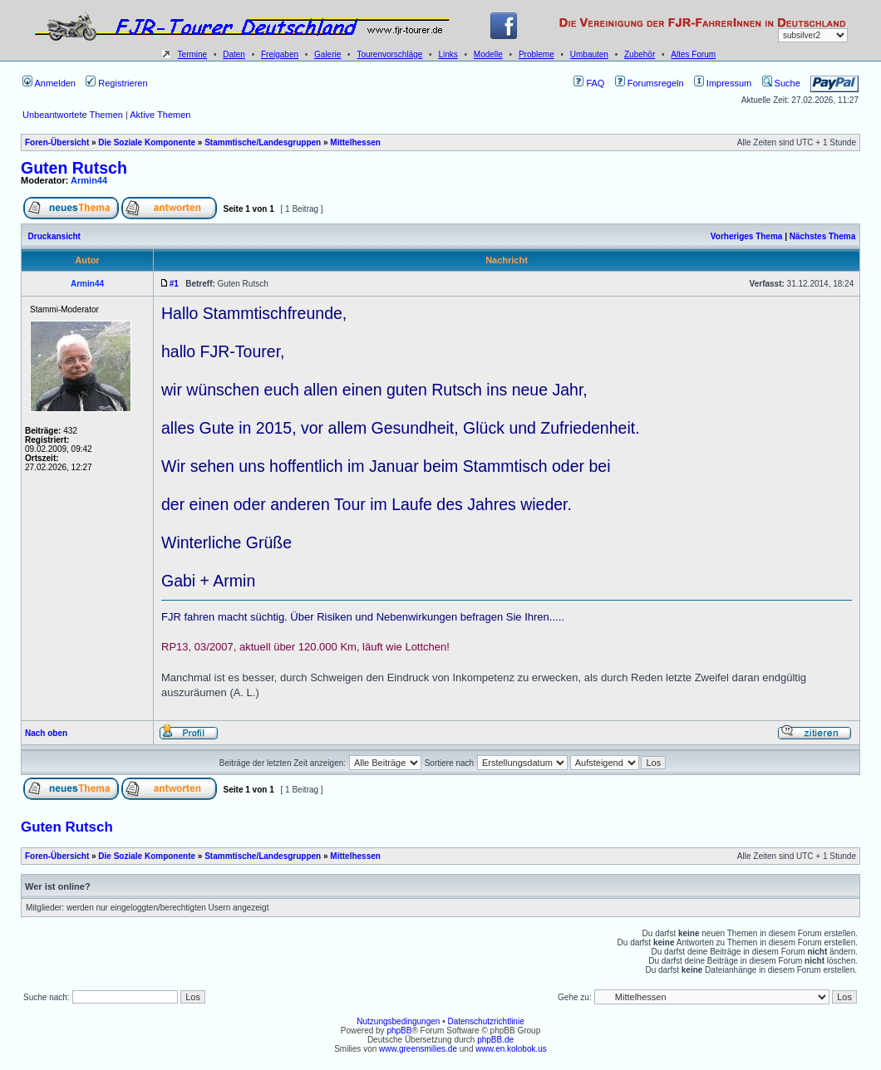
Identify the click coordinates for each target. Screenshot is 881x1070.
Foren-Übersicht (57, 142)
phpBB (398, 1030)
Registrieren (116, 83)
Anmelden (49, 83)
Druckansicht (54, 236)
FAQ (588, 83)
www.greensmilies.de (418, 1048)
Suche (781, 83)
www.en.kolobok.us (511, 1048)
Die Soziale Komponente (146, 142)
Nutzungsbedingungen (398, 1021)
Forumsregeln (649, 83)
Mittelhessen (355, 142)
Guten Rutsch (74, 168)
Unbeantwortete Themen (72, 115)
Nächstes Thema (822, 236)
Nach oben (46, 733)
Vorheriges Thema (747, 236)
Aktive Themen (160, 115)
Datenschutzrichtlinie (485, 1021)
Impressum (722, 83)
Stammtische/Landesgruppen (262, 142)
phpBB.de (495, 1039)
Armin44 (89, 180)
